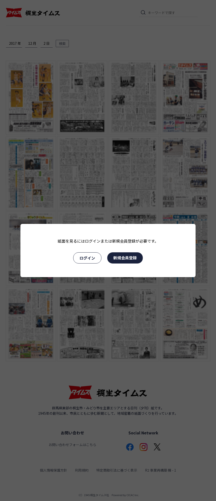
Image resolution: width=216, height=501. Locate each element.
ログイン (87, 258)
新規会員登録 (125, 258)
